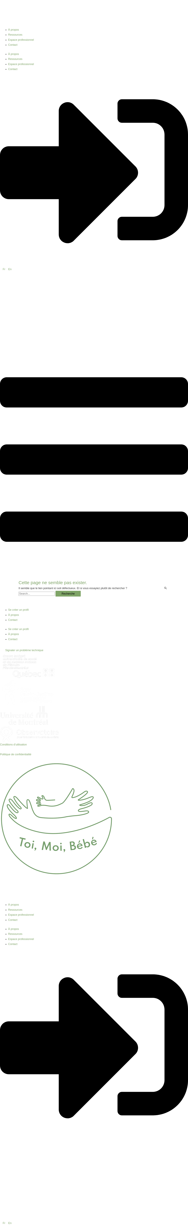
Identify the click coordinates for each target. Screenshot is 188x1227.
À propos (13, 29)
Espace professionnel (21, 39)
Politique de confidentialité (16, 754)
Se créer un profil (18, 609)
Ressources (15, 34)
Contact (13, 44)
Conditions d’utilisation (13, 744)
